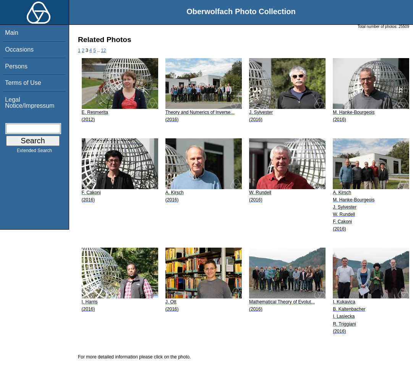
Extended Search (34, 152)
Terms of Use (23, 82)
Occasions (19, 49)
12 (103, 50)
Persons (16, 66)
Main (11, 32)
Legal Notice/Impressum (29, 102)
